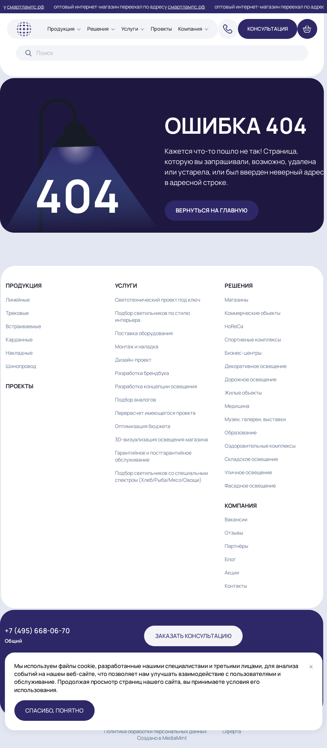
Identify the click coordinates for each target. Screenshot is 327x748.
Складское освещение (251, 459)
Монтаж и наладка (136, 346)
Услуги (129, 29)
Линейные (18, 299)
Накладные (19, 352)
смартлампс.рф (29, 6)
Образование (241, 432)
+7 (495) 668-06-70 (37, 630)
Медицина (237, 405)
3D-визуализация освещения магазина (161, 439)
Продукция (61, 29)
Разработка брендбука (142, 373)
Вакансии (236, 519)
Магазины (236, 299)
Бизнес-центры (243, 352)
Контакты (236, 585)
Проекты (161, 29)
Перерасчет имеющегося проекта (155, 412)
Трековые (17, 313)
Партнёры (236, 546)
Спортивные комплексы (253, 339)
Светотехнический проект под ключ (157, 299)
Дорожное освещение (250, 379)
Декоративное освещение (256, 366)
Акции (232, 572)
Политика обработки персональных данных (155, 731)
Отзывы (234, 532)
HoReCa (234, 326)
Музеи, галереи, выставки (255, 419)
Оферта (231, 731)
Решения (98, 29)
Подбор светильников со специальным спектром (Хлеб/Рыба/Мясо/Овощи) (161, 476)
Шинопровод (21, 366)
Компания (190, 29)
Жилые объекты (243, 392)
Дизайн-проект (133, 359)
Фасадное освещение (250, 485)
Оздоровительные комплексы (260, 445)
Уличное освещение (248, 472)
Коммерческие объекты (253, 313)
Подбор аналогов (135, 399)
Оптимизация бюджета (142, 426)
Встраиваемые (23, 326)
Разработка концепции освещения (156, 386)
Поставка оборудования (144, 333)
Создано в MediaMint (162, 737)
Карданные (19, 339)
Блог (230, 559)
